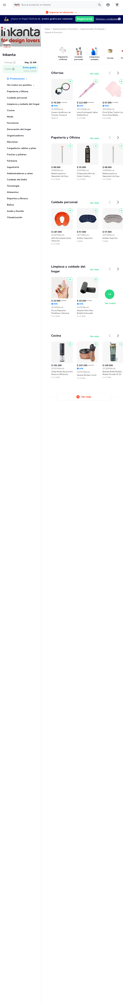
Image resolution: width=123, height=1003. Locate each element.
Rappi (47, 29)
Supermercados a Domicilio (65, 29)
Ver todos (110, 297)
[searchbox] (58, 5)
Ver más (94, 73)
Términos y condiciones (107, 18)
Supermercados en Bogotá (92, 29)
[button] (61, 12)
